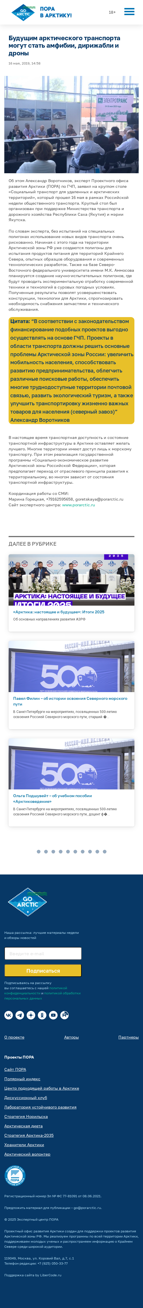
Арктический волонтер (27, 1154)
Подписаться (43, 971)
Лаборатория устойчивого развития (40, 1107)
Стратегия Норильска (26, 1116)
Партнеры (128, 1037)
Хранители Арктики (24, 1144)
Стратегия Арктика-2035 (29, 1135)
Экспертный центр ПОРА (37, 1219)
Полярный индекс (22, 1078)
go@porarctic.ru (87, 1208)
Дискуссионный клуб (25, 1097)
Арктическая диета (23, 1125)
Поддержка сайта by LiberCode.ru (32, 1275)
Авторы (71, 1037)
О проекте (14, 1037)
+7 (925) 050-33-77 (53, 1263)
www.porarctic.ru (78, 504)
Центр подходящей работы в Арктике (41, 1088)
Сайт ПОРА (15, 1069)
